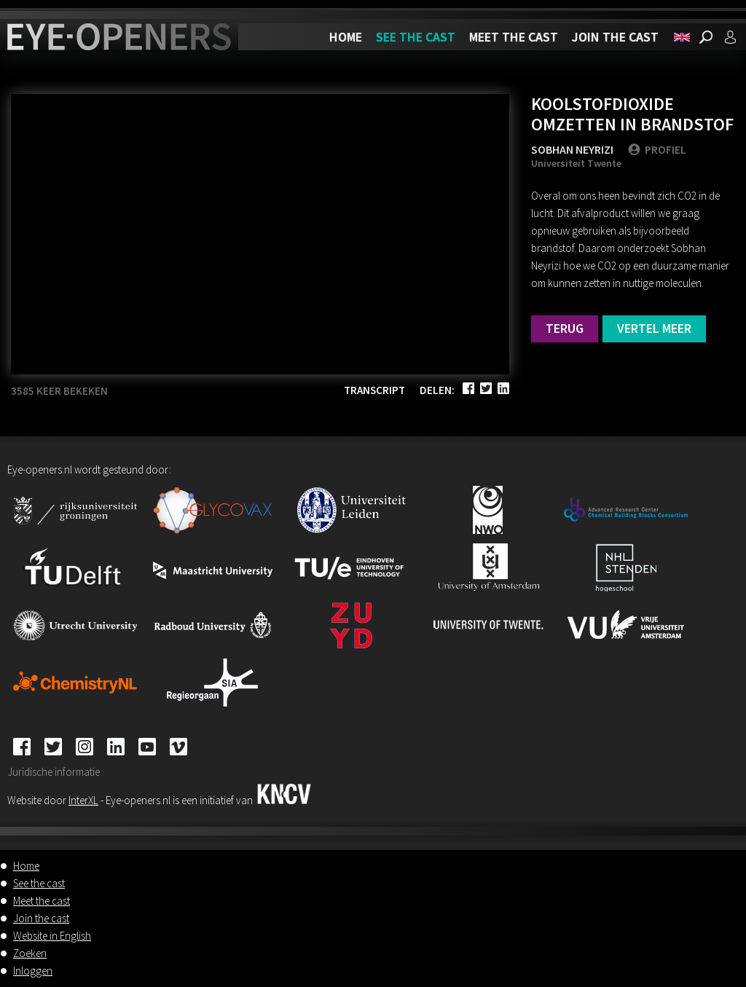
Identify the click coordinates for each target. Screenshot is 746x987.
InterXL (83, 800)
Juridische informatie (53, 772)
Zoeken (30, 953)
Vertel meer (654, 328)
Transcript (374, 390)
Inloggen (32, 971)
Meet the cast (513, 36)
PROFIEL (657, 149)
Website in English (52, 936)
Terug (565, 328)
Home (345, 36)
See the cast (415, 36)
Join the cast (615, 36)
